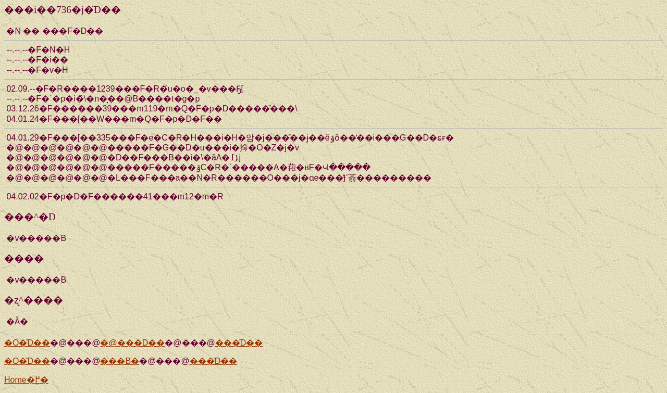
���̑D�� (239, 342)
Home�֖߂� (26, 379)
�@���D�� (132, 342)
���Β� (119, 361)
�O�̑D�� (27, 342)
